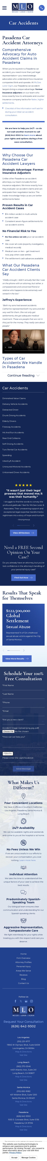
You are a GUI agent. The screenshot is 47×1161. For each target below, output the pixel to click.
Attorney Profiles (23, 962)
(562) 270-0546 (23, 1066)
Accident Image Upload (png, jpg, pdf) (20, 728)
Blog (23, 979)
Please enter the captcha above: (18, 758)
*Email (5, 711)
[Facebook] (15, 1001)
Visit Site (23, 1055)
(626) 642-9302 (23, 1026)
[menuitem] (23, 398)
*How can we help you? (13, 737)
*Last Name (8, 694)
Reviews (23, 975)
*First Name (8, 685)
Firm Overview (23, 958)
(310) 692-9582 (23, 1091)
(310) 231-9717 (23, 1041)
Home (23, 954)
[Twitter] (21, 1001)
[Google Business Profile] (26, 1001)
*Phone (6, 702)
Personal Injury (23, 966)
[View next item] (34, 525)
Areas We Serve (23, 971)
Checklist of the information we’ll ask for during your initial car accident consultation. (24, 111)
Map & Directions (23, 1051)
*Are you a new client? (13, 720)
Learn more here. (27, 860)
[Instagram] (31, 1001)
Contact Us (23, 983)
